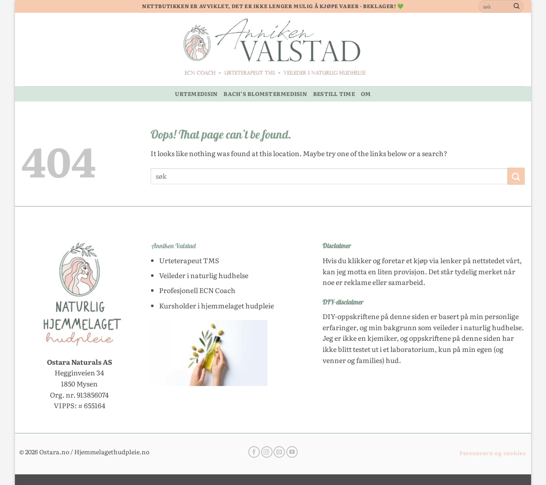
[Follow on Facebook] (254, 452)
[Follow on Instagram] (267, 452)
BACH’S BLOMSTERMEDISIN (265, 94)
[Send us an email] (279, 452)
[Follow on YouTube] (292, 452)
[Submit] (516, 6)
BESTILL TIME (334, 94)
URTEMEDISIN (196, 94)
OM (366, 94)
